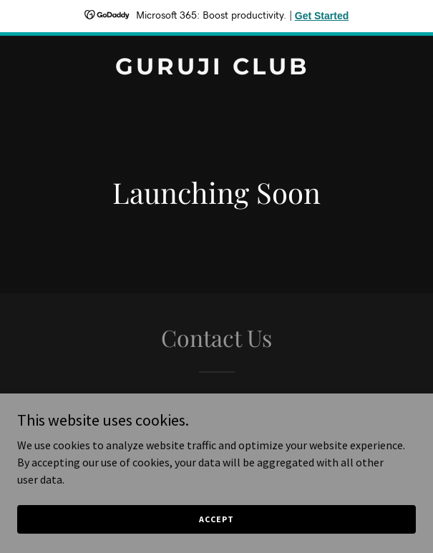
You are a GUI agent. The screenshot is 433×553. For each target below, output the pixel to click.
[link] (216, 70)
